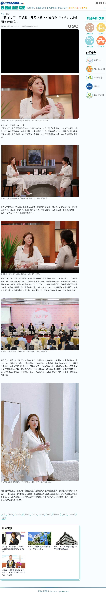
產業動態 (72, 514)
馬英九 (49, 514)
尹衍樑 (42, 514)
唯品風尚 (27, 514)
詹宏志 (35, 514)
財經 (8, 14)
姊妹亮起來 (74, 8)
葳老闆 (11, 514)
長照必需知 (41, 8)
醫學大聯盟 (84, 8)
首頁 (2, 14)
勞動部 (65, 514)
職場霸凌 (57, 514)
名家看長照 (52, 8)
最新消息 (31, 8)
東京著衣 (18, 514)
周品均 (4, 514)
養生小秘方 (63, 8)
